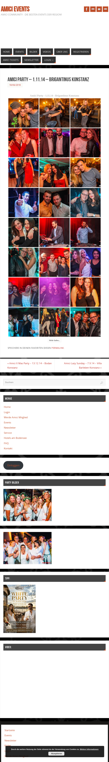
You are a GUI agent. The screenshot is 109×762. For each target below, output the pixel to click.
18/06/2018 (15, 84)
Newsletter (10, 427)
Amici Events (15, 9)
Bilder (7, 745)
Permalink (58, 347)
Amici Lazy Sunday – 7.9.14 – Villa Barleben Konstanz (82, 365)
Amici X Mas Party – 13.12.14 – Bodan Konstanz (30, 365)
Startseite (9, 730)
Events (7, 422)
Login (7, 412)
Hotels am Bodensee (15, 438)
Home (7, 406)
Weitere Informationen (89, 749)
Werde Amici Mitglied (16, 417)
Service (8, 432)
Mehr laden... (54, 340)
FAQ (6, 443)
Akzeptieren (56, 754)
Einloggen (13, 465)
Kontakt (8, 448)
